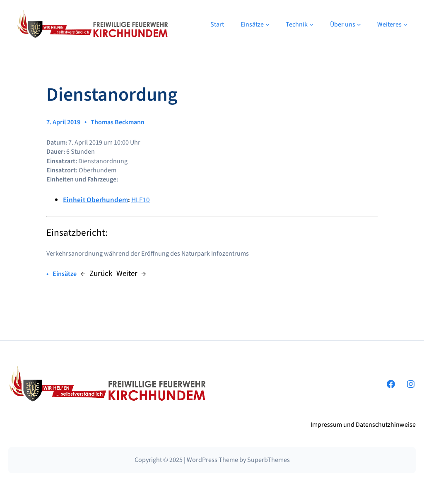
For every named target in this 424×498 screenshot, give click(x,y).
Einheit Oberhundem (95, 200)
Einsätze (65, 273)
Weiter (126, 273)
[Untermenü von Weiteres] (405, 24)
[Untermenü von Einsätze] (267, 24)
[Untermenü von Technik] (311, 24)
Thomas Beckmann (118, 122)
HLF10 (140, 200)
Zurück (100, 273)
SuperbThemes (268, 459)
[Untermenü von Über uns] (359, 24)
